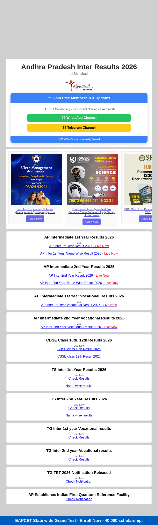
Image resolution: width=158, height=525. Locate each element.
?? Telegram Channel (79, 127)
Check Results (78, 378)
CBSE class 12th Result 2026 (79, 356)
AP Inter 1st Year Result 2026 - (79, 246)
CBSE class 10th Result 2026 (79, 349)
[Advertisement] (79, 29)
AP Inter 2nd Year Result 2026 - (79, 275)
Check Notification (79, 481)
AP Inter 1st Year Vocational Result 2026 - (79, 305)
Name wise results (79, 386)
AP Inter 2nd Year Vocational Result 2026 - (79, 327)
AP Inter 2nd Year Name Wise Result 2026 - (79, 283)
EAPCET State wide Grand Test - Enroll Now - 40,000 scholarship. (79, 520)
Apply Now (35, 218)
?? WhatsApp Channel (79, 117)
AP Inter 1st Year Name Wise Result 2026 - (79, 253)
